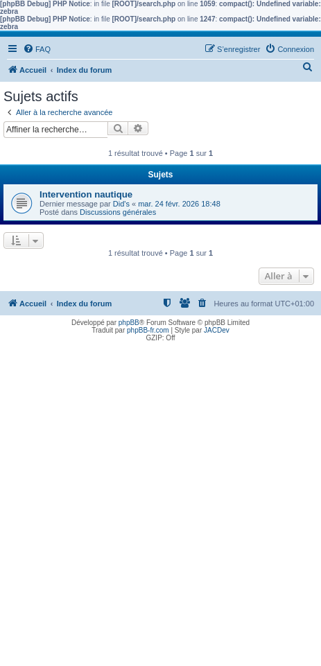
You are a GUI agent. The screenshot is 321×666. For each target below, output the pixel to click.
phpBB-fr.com (148, 330)
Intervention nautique (86, 194)
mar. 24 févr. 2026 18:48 (179, 204)
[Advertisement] (160, 505)
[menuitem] (37, 49)
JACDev (216, 330)
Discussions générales (118, 212)
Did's (121, 204)
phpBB (129, 322)
